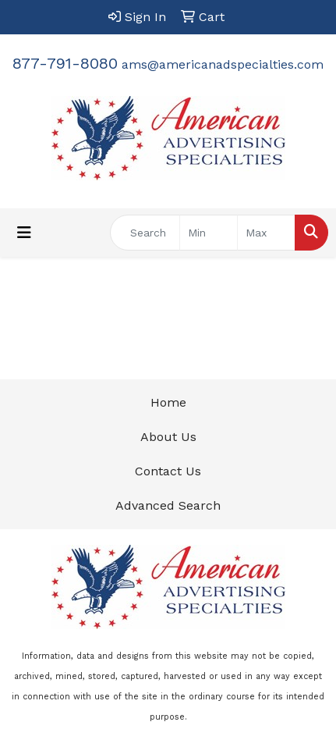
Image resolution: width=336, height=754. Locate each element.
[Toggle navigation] (24, 233)
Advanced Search (168, 505)
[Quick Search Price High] (266, 233)
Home (168, 402)
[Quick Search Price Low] (208, 233)
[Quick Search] (145, 233)
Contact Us (168, 471)
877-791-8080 (65, 63)
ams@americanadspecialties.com (223, 64)
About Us (168, 436)
